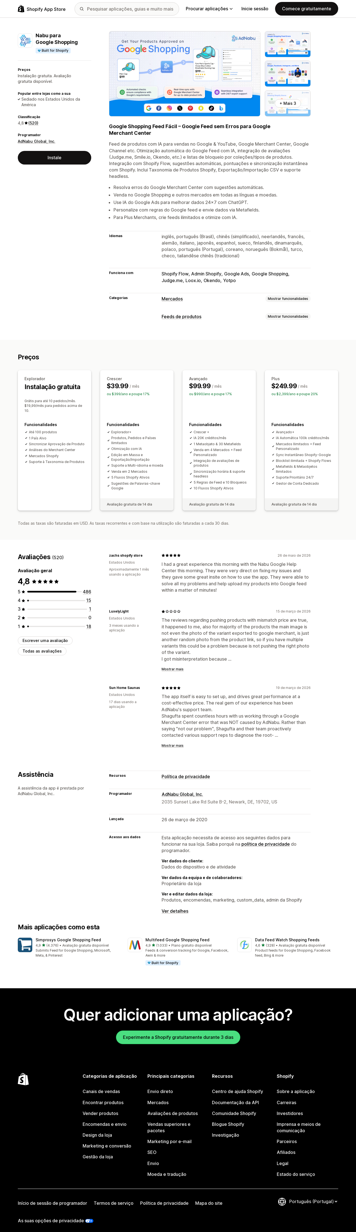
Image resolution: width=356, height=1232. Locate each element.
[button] (68, 942)
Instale (54, 157)
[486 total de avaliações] (87, 586)
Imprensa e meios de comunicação (299, 1122)
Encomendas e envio (105, 1119)
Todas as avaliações (42, 645)
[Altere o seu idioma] (313, 1196)
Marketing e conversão (107, 1140)
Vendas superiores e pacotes (169, 1122)
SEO (152, 1147)
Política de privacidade (186, 771)
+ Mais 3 (288, 103)
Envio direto (160, 1086)
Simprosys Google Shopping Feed (68, 934)
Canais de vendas (101, 1086)
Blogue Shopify (228, 1119)
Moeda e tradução (166, 1169)
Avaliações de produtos (172, 1108)
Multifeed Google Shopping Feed (177, 934)
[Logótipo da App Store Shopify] (42, 9)
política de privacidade (265, 839)
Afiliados (286, 1147)
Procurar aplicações (209, 8)
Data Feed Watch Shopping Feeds (287, 934)
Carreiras (286, 1097)
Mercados (172, 299)
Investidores (290, 1108)
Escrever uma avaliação (45, 635)
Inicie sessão (254, 8)
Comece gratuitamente (306, 8)
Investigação (225, 1130)
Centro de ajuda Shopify (237, 1086)
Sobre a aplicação (296, 1086)
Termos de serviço (114, 1198)
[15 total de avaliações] (88, 595)
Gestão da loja (98, 1151)
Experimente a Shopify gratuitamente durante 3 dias (178, 1032)
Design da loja (97, 1130)
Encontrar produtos (103, 1097)
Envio (153, 1158)
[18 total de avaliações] (88, 621)
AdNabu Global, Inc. (36, 141)
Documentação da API (235, 1097)
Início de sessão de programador (52, 1198)
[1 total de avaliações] (90, 603)
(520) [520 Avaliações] (33, 123)
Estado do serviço (296, 1169)
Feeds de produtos (181, 316)
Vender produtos (100, 1108)
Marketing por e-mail (169, 1136)
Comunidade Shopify (234, 1108)
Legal (282, 1158)
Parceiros (287, 1136)
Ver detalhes (175, 906)
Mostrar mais (173, 664)
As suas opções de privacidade (51, 1215)
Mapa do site (208, 1198)
